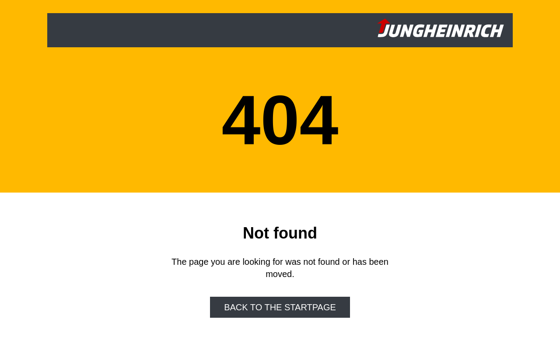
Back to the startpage (280, 307)
